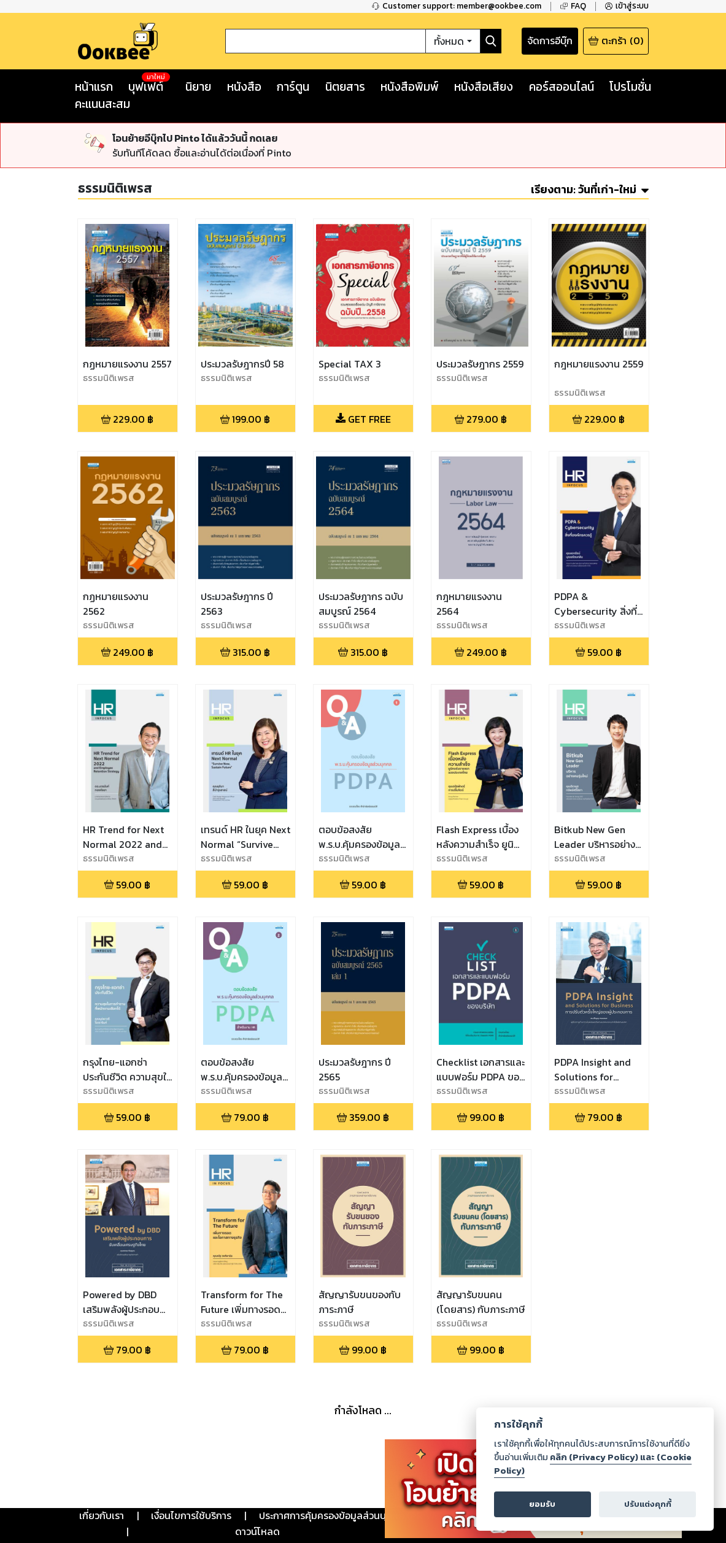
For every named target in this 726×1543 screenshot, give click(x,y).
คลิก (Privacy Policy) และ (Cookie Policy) (593, 1463)
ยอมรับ (542, 1504)
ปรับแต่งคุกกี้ (647, 1504)
